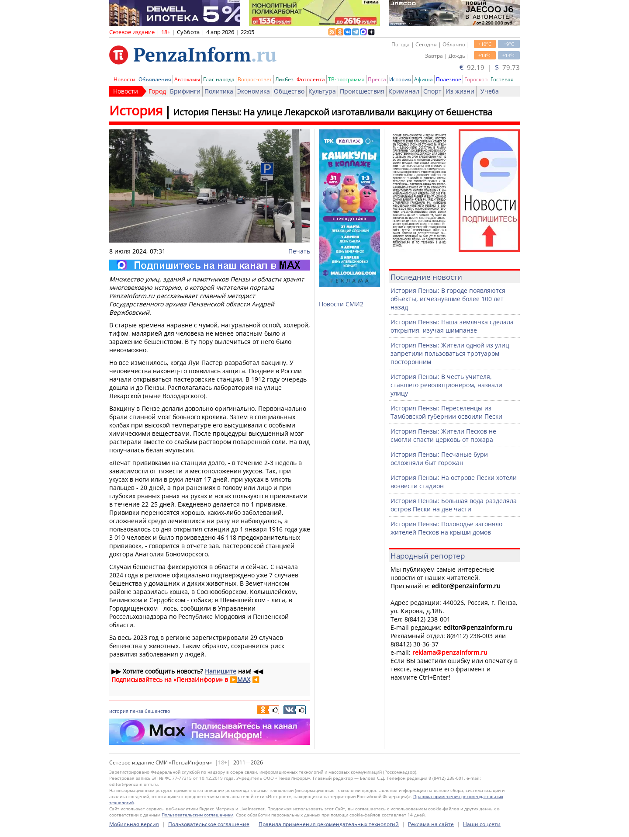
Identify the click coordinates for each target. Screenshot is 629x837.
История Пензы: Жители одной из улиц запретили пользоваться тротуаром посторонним (450, 353)
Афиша (423, 79)
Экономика (253, 91)
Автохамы (187, 79)
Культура (322, 91)
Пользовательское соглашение (208, 824)
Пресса (377, 79)
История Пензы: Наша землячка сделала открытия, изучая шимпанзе (452, 326)
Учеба (489, 91)
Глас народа (219, 79)
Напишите (220, 671)
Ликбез (284, 79)
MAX (243, 679)
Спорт (432, 91)
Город (157, 91)
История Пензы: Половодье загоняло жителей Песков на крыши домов (446, 528)
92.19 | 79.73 (490, 67)
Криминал (403, 91)
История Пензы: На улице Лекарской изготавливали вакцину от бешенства (332, 112)
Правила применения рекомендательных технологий (329, 824)
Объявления (154, 79)
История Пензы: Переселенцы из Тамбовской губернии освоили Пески (446, 412)
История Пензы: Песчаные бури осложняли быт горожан (439, 458)
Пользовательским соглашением (197, 815)
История (400, 79)
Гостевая (502, 79)
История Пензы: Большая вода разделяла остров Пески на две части (454, 505)
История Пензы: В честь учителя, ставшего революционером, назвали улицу (446, 384)
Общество (289, 91)
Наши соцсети (482, 824)
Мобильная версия (134, 824)
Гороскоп (475, 79)
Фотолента (311, 79)
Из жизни (460, 91)
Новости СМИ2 (341, 304)
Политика (218, 91)
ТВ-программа (346, 79)
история (118, 711)
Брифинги (185, 91)
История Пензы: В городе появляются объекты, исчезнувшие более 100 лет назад (448, 298)
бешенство (157, 711)
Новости (124, 79)
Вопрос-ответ (255, 79)
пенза (136, 711)
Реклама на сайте (431, 824)
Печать (299, 251)
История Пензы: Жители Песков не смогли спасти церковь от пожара (443, 435)
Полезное (448, 79)
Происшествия (362, 91)
